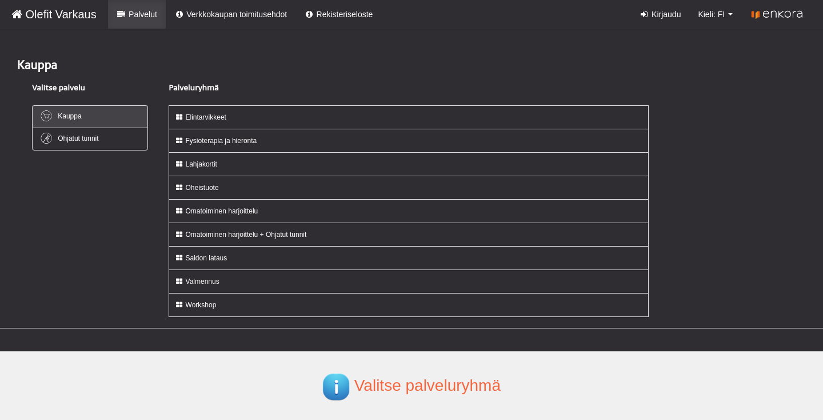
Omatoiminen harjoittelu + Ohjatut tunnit (240, 235)
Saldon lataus (201, 258)
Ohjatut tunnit (69, 138)
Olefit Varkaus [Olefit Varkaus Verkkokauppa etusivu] (54, 14)
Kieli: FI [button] (715, 14)
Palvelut (137, 14)
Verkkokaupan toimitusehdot (230, 14)
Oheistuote (196, 188)
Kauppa (60, 116)
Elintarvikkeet (200, 117)
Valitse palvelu (58, 88)
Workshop (195, 305)
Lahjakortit (196, 164)
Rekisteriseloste (338, 14)
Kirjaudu (660, 14)
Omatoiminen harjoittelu (216, 211)
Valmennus (197, 282)
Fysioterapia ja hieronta (216, 141)
